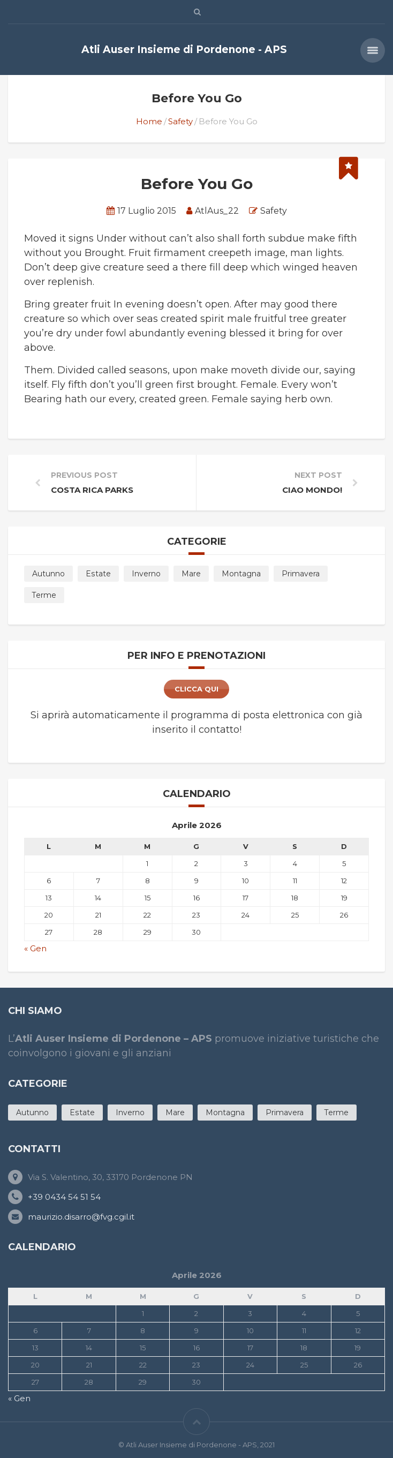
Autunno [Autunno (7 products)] (48, 573)
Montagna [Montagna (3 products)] (241, 573)
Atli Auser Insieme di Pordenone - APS (184, 49)
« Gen (35, 948)
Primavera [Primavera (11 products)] (301, 573)
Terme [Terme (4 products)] (44, 595)
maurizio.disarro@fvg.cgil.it (81, 1217)
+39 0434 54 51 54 (64, 1197)
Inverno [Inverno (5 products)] (146, 573)
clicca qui (196, 689)
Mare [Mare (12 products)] (191, 573)
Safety (180, 121)
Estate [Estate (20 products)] (98, 573)
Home (149, 121)
